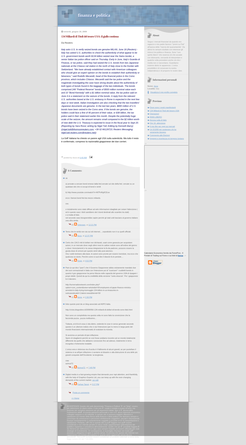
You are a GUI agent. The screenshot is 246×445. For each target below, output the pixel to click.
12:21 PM (92, 225)
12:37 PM (89, 236)
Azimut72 (81, 368)
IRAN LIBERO (156, 117)
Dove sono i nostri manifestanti (163, 107)
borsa (180, 256)
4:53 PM (88, 261)
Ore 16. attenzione (158, 123)
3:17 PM (95, 384)
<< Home (75, 398)
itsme (80, 297)
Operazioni (154, 114)
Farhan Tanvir (83, 384)
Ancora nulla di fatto (158, 120)
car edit (95, 380)
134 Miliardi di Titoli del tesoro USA (164, 111)
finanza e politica (94, 15)
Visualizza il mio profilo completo (163, 92)
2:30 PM (88, 297)
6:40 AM (83, 158)
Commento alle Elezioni (160, 135)
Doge (80, 261)
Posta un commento (81, 393)
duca (80, 236)
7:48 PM (91, 368)
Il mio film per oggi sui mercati (162, 126)
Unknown (81, 225)
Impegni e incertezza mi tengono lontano (167, 139)
